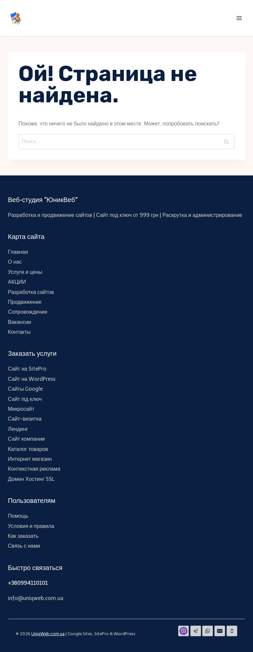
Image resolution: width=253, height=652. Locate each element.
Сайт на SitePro (27, 369)
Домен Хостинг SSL (31, 479)
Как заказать (23, 536)
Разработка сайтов (31, 292)
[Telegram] (195, 631)
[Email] (219, 631)
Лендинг (18, 429)
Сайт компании (26, 439)
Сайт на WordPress (31, 379)
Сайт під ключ (25, 399)
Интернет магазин (30, 459)
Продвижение (25, 302)
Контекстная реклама (34, 469)
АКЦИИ (17, 282)
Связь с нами (24, 546)
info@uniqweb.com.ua (35, 598)
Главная (18, 252)
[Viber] (183, 631)
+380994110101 (28, 583)
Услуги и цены (25, 272)
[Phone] (232, 631)
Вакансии (19, 322)
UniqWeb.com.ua (48, 633)
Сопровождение (27, 312)
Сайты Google (25, 389)
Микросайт (21, 409)
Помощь (18, 516)
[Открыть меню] (239, 18)
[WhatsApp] (207, 631)
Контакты (19, 332)
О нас (15, 262)
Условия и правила (31, 526)
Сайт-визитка (25, 419)
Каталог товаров (28, 449)
